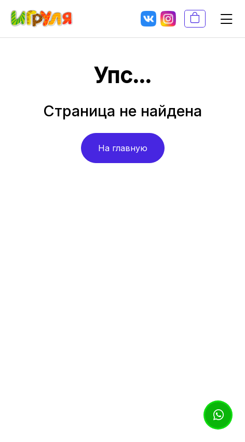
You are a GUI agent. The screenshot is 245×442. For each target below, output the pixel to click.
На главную (122, 148)
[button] (222, 18)
